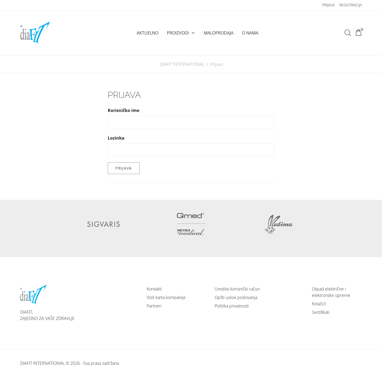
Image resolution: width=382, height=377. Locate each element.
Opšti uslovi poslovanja (236, 297)
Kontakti (154, 289)
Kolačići (319, 304)
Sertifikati (320, 312)
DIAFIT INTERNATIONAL (182, 64)
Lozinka (116, 138)
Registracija (350, 4)
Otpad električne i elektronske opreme (331, 292)
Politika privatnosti (232, 306)
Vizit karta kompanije (166, 297)
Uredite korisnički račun (237, 289)
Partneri (154, 306)
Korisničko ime (123, 110)
